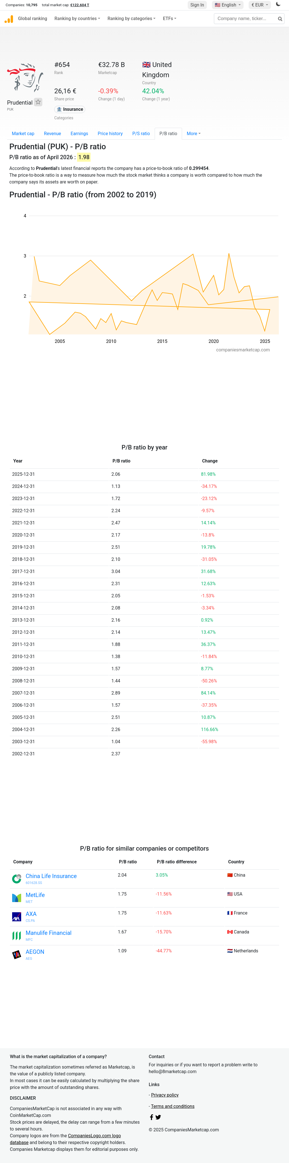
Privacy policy (165, 1095)
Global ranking (32, 18)
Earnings (79, 133)
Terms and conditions (172, 1106)
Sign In (197, 5)
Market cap (23, 133)
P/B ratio (168, 133)
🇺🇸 (226, 5)
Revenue (52, 133)
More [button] (192, 133)
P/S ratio (141, 133)
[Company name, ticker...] (249, 18)
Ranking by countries (75, 18)
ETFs (168, 18)
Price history (110, 133)
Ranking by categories (130, 18)
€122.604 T (79, 5)
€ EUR (257, 5)
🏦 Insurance (69, 109)
